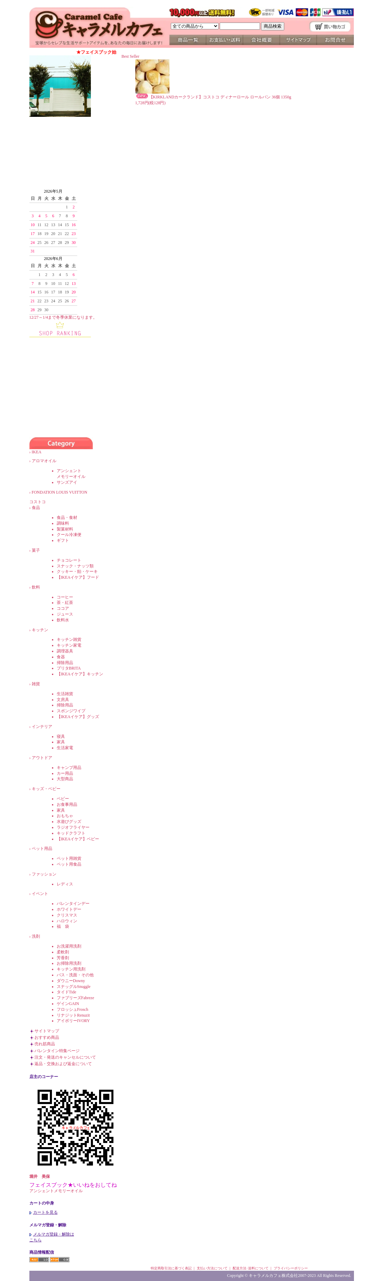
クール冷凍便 (69, 534)
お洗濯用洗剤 (69, 946)
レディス (65, 884)
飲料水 (63, 620)
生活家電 (65, 747)
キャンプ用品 (69, 767)
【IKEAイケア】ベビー (78, 839)
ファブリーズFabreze (75, 997)
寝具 (61, 736)
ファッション (44, 874)
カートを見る (43, 1212)
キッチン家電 (69, 645)
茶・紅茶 (65, 602)
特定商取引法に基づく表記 (171, 1268)
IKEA (41, 452)
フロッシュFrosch (72, 1009)
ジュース (65, 614)
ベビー (63, 798)
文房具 (63, 699)
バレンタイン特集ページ (57, 1050)
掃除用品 (65, 662)
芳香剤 (63, 957)
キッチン (40, 630)
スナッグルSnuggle (74, 986)
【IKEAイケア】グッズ (78, 716)
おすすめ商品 (47, 1037)
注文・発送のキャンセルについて (65, 1057)
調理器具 (65, 651)
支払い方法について (212, 1268)
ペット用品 (42, 848)
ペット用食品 (69, 864)
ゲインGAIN (68, 1003)
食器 (61, 657)
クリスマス (67, 915)
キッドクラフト (71, 833)
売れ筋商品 (45, 1044)
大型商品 (65, 778)
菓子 (36, 550)
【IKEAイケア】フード (78, 577)
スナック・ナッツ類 (75, 566)
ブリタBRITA (69, 668)
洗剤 (36, 936)
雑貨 (36, 683)
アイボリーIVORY (73, 1020)
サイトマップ (47, 1031)
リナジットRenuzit (73, 1015)
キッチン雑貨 (69, 639)
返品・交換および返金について (63, 1063)
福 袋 (63, 926)
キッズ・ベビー (46, 788)
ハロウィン (67, 921)
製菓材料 (65, 529)
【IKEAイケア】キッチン (80, 674)
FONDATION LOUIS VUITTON (64, 492)
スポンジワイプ (71, 710)
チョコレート (69, 560)
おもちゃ (65, 815)
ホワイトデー (69, 909)
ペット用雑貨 (69, 858)
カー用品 (65, 773)
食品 (36, 507)
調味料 (63, 523)
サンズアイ (67, 482)
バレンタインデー (73, 903)
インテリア (42, 726)
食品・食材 (67, 517)
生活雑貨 (65, 693)
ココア (63, 608)
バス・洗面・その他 (75, 975)
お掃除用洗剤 (69, 963)
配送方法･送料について (251, 1268)
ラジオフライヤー (73, 827)
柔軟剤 (63, 952)
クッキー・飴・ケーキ (77, 571)
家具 (61, 742)
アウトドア (42, 757)
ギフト (63, 540)
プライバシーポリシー (291, 1268)
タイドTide (67, 992)
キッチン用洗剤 (71, 969)
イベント (40, 893)
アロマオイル (44, 460)
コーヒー (65, 597)
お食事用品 (67, 804)
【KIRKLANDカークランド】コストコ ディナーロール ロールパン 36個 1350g (213, 97)
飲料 (36, 587)
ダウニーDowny (71, 980)
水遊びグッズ (69, 821)
